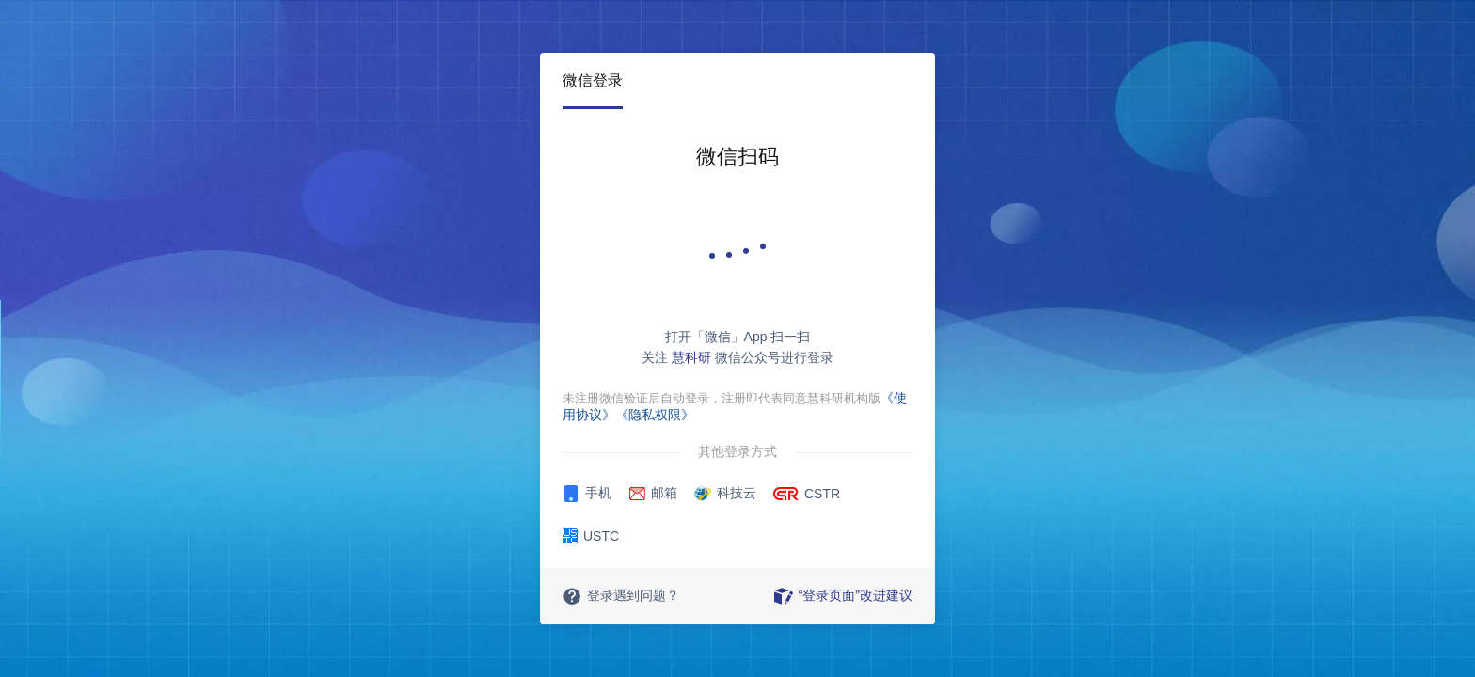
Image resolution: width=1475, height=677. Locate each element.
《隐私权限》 (654, 414)
